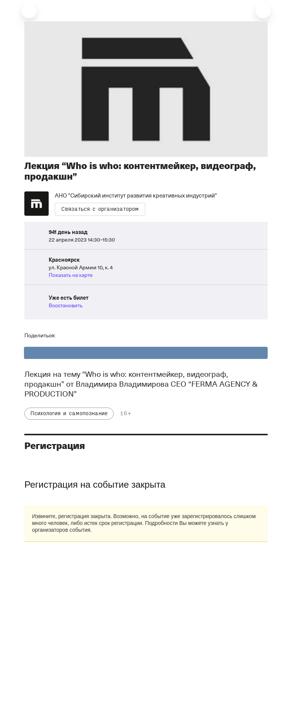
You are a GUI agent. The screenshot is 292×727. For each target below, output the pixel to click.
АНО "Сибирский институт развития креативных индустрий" (136, 195)
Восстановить (66, 305)
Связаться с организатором (100, 209)
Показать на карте (71, 275)
